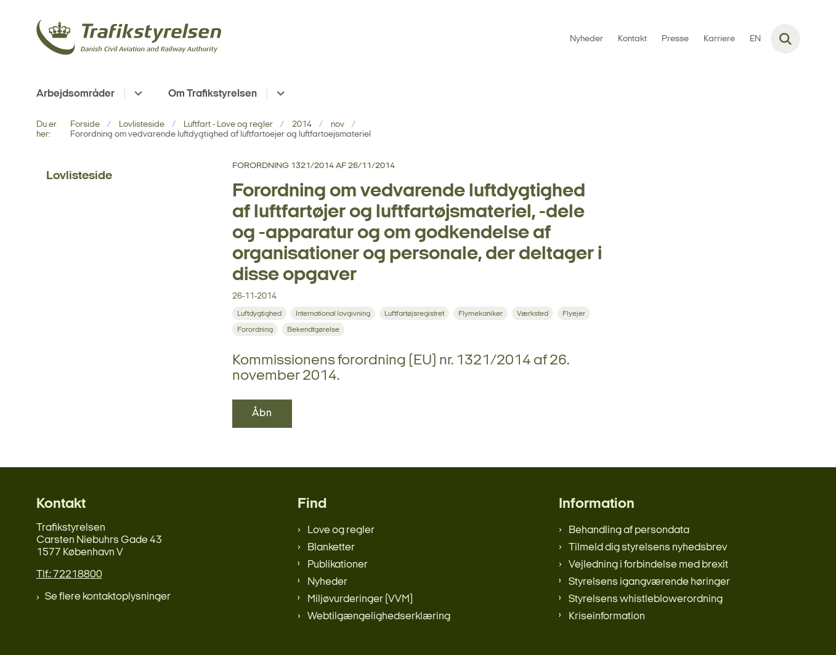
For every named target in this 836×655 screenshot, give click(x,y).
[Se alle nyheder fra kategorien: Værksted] (532, 313)
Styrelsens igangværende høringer (649, 582)
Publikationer (337, 565)
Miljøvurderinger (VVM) (360, 599)
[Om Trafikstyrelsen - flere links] (279, 94)
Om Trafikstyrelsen (212, 94)
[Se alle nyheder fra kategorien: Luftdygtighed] (259, 313)
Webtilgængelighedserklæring (378, 616)
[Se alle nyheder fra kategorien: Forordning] (255, 329)
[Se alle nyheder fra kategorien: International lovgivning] (333, 313)
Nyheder (327, 582)
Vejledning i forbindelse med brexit (648, 565)
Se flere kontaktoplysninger (108, 597)
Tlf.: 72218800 (69, 574)
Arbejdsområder (75, 94)
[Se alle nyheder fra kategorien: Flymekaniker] (480, 313)
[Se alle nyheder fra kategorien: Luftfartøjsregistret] (414, 313)
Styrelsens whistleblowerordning (646, 599)
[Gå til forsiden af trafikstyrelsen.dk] (128, 39)
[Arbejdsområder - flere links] (136, 94)
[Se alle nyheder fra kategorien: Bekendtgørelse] (313, 329)
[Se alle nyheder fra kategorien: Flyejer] (574, 313)
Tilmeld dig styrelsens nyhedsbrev (648, 547)
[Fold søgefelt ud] (785, 39)
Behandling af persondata (629, 530)
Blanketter (331, 547)
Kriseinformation (607, 616)
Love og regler (341, 530)
